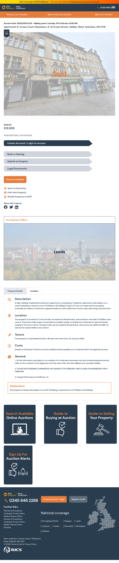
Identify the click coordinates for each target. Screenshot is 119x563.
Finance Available (15, 179)
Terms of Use (16, 547)
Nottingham (81, 529)
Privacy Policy (31, 547)
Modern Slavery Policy (13, 516)
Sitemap (7, 527)
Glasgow (68, 524)
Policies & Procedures (13, 510)
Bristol (55, 524)
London (56, 529)
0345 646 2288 (106, 7)
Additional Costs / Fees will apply (18, 135)
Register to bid (77, 500)
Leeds (78, 524)
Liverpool (45, 529)
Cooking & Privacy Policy (14, 513)
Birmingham (47, 524)
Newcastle (68, 529)
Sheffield (45, 534)
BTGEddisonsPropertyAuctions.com (84, 2)
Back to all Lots (59, 14)
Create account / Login (51, 500)
